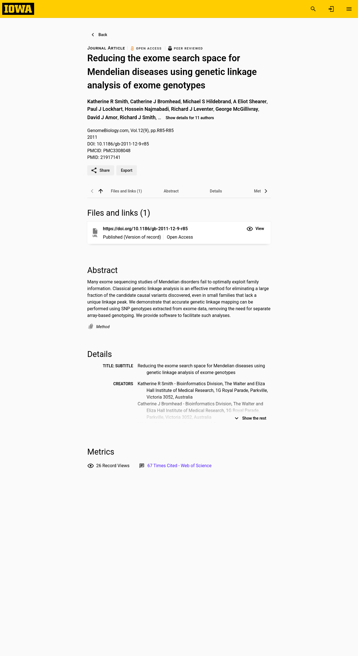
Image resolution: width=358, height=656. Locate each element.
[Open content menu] (349, 9)
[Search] (313, 9)
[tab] (126, 191)
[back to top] (100, 191)
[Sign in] (331, 9)
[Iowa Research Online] (18, 9)
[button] (255, 229)
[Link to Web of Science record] (179, 465)
